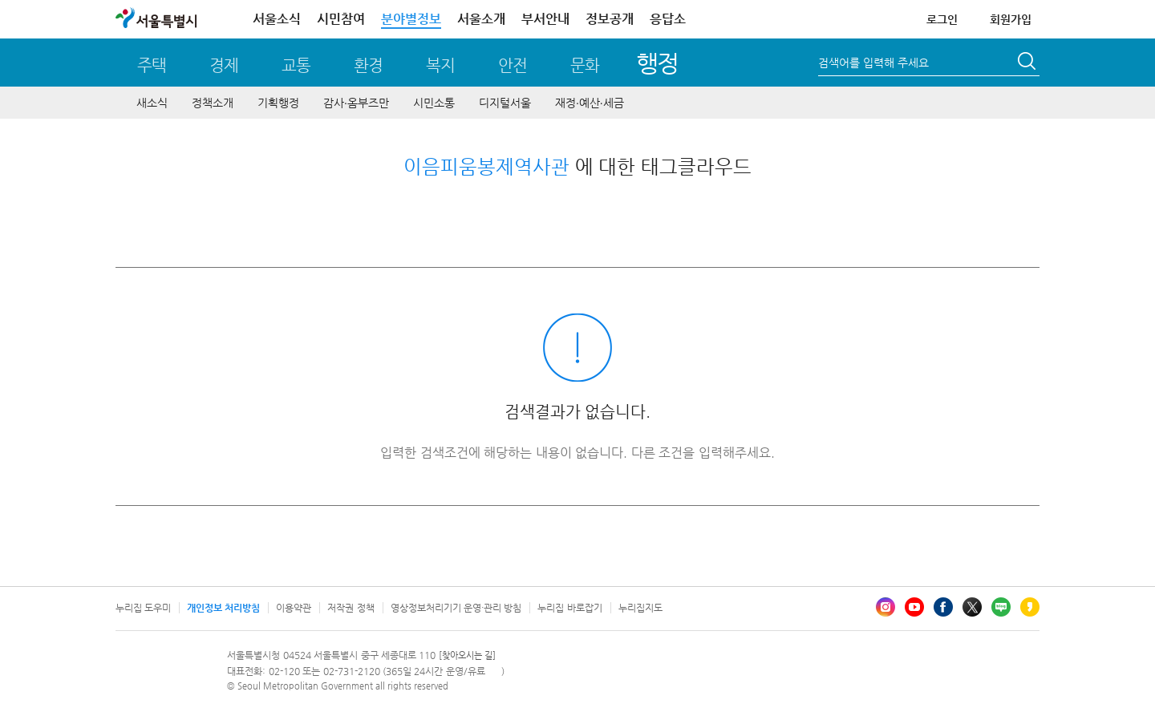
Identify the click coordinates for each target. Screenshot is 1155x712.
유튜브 (914, 607)
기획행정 (278, 102)
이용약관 (293, 607)
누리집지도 (640, 607)
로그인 (942, 19)
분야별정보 (411, 18)
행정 (657, 63)
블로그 (1001, 607)
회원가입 (1010, 19)
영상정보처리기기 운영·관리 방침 (456, 607)
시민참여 (341, 18)
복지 (440, 65)
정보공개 (610, 18)
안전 (512, 65)
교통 (296, 65)
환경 (368, 65)
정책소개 (212, 102)
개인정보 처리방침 (223, 607)
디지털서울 (505, 102)
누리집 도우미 (143, 607)
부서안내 (545, 18)
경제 (223, 65)
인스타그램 (885, 607)
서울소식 (277, 18)
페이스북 (943, 607)
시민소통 (434, 102)
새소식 (152, 102)
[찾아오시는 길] (467, 655)
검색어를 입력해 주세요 (873, 62)
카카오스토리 (1030, 607)
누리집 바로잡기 (569, 607)
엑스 (972, 607)
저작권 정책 (350, 607)
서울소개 (481, 18)
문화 (584, 65)
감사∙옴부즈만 (356, 102)
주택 (151, 65)
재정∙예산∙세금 (589, 102)
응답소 (668, 18)
